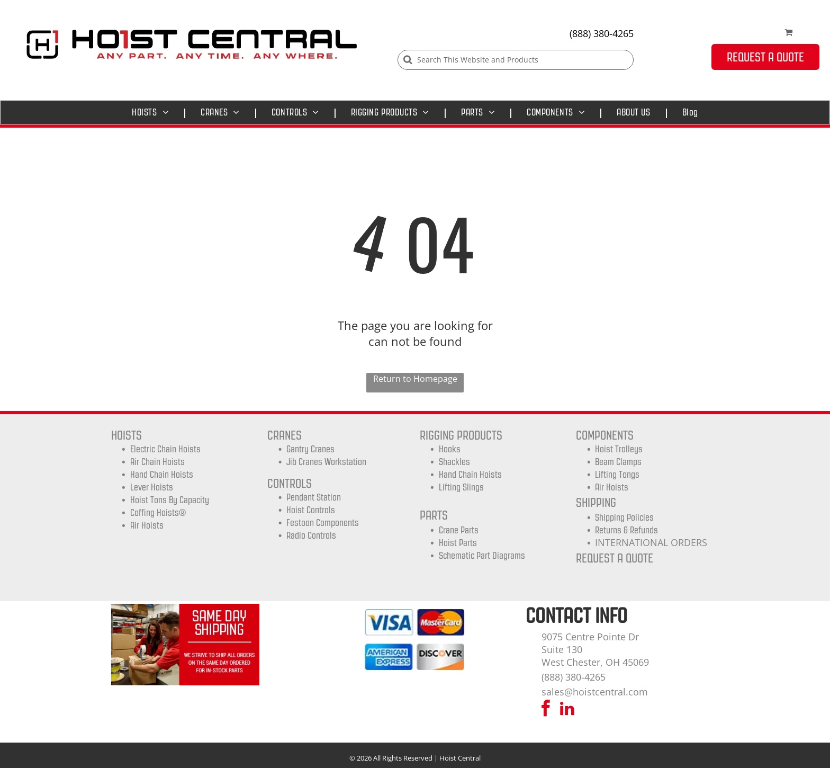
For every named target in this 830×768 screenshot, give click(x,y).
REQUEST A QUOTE (614, 558)
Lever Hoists (151, 487)
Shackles (454, 462)
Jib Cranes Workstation (326, 462)
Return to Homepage (415, 379)
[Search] (516, 60)
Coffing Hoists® (158, 513)
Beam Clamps (618, 462)
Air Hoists (147, 525)
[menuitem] (153, 112)
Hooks (450, 449)
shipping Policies (624, 517)
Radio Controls (311, 535)
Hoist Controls (310, 510)
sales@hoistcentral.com (595, 691)
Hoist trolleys (619, 449)
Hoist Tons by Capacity (169, 500)
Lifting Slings (461, 487)
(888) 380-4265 (602, 33)
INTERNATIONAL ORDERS (651, 542)
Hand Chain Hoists (161, 474)
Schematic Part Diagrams (482, 555)
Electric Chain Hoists (165, 449)
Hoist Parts (458, 543)
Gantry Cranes (310, 449)
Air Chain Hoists (157, 462)
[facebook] (545, 710)
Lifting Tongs (617, 474)
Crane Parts (459, 530)
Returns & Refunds (626, 530)
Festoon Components (322, 523)
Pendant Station (313, 497)
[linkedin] (567, 710)
